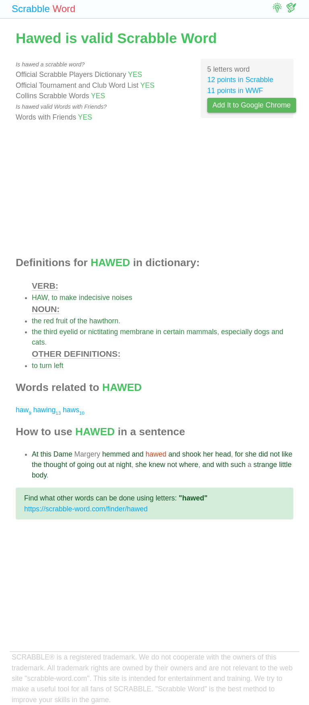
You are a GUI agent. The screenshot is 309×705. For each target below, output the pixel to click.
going (86, 465)
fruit (62, 321)
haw (23, 410)
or (83, 332)
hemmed (116, 454)
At (35, 454)
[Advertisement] (154, 189)
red (48, 321)
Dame (63, 454)
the (36, 321)
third (50, 332)
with (222, 465)
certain (174, 332)
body (39, 475)
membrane (137, 332)
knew (157, 465)
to (55, 298)
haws (73, 410)
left (58, 366)
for (239, 454)
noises (122, 298)
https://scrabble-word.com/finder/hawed (86, 509)
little (285, 465)
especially (236, 332)
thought (55, 465)
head (223, 454)
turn (46, 366)
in (158, 332)
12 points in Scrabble (240, 80)
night (123, 465)
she (250, 454)
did (263, 454)
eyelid (68, 332)
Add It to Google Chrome (251, 105)
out (101, 465)
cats (38, 342)
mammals (201, 332)
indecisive (94, 298)
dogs (262, 332)
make (68, 298)
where (188, 465)
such (238, 465)
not (275, 454)
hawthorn (103, 321)
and (277, 332)
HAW (39, 298)
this (46, 454)
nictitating (103, 332)
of (73, 321)
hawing (47, 410)
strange (265, 465)
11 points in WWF (235, 91)
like (287, 454)
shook (191, 454)
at (111, 465)
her (208, 454)
